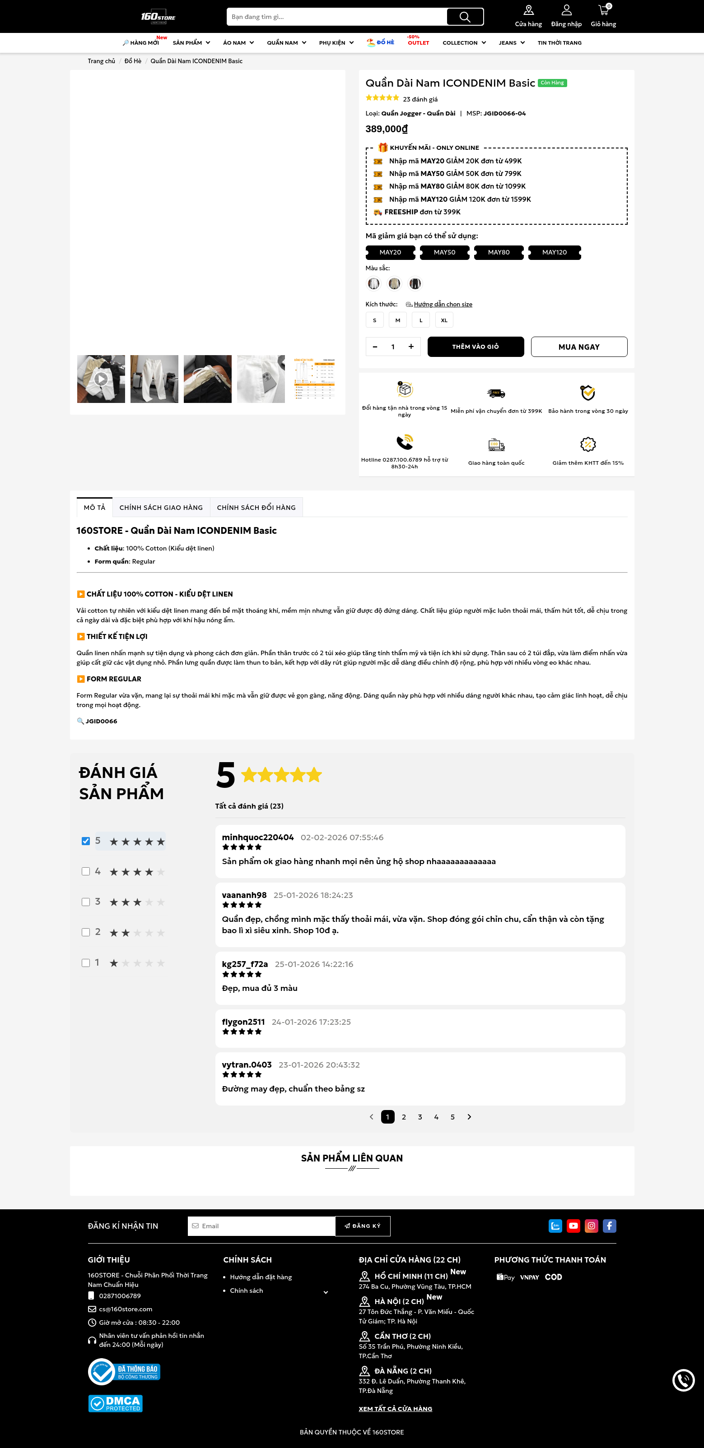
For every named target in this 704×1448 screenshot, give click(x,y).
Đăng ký (363, 1225)
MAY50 (445, 252)
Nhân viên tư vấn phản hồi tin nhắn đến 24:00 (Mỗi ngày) (152, 1340)
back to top (684, 1411)
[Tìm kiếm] (465, 17)
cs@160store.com (126, 1309)
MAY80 (499, 252)
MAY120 (554, 252)
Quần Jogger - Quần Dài (419, 113)
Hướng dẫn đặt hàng (261, 1277)
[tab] (95, 508)
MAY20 (390, 252)
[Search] (355, 17)
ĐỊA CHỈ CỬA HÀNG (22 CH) (410, 1260)
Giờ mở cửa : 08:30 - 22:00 (139, 1322)
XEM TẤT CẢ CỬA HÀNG (396, 1409)
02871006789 (120, 1296)
